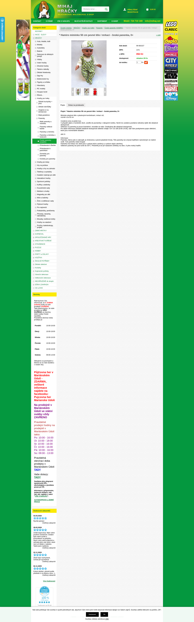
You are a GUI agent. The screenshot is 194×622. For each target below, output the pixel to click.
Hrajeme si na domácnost (43, 111)
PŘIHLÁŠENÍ (132, 10)
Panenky (99, 28)
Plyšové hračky (42, 204)
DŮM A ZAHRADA (41, 285)
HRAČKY (76, 28)
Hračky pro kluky (43, 162)
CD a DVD (39, 288)
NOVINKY (38, 31)
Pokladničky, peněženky (46, 211)
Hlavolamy (41, 85)
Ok (104, 614)
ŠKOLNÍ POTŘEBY (42, 261)
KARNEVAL (39, 234)
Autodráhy (41, 48)
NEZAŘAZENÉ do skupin (44, 281)
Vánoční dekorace (41, 274)
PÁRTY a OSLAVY (42, 254)
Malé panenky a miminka (45, 122)
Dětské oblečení (41, 264)
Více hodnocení (49, 581)
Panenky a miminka (47, 132)
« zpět (158, 35)
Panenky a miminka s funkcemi (47, 136)
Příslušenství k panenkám (45, 149)
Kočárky (38, 268)
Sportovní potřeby (43, 181)
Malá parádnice (44, 115)
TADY (37, 477)
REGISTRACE (132, 12)
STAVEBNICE (40, 244)
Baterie (39, 51)
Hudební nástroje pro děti (46, 175)
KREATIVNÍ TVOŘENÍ (43, 241)
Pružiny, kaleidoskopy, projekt (45, 226)
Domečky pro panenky (44, 155)
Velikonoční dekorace (43, 278)
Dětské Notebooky (44, 72)
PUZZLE (38, 247)
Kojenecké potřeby (42, 271)
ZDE (107, 619)
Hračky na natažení (44, 222)
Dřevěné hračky (43, 66)
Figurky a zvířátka (43, 82)
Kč (153, 9)
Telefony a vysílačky (44, 172)
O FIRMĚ (49, 21)
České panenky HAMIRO (113, 28)
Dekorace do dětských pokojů (45, 55)
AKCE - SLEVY (40, 35)
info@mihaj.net (152, 21)
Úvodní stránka (66, 28)
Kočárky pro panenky (47, 159)
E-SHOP (115, 21)
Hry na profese (42, 165)
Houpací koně (42, 92)
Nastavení (92, 614)
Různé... (40, 95)
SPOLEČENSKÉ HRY (43, 237)
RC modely (41, 89)
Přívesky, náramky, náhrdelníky (44, 215)
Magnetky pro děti (43, 194)
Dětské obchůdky (44, 107)
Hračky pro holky (88, 28)
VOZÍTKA (38, 258)
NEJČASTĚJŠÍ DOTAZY (83, 21)
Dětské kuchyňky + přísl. (45, 102)
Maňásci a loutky (43, 191)
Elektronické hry (43, 79)
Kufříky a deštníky (43, 185)
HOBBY (38, 251)
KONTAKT (37, 21)
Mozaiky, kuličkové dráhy (46, 219)
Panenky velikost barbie (46, 128)
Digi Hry (40, 76)
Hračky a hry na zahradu (46, 169)
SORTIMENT (102, 21)
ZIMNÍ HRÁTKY (41, 231)
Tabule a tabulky (43, 69)
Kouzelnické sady (43, 188)
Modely (39, 45)
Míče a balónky (42, 198)
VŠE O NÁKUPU (41, 496)
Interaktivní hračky (43, 178)
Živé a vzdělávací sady (45, 201)
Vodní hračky (42, 63)
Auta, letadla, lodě (43, 41)
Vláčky (39, 59)
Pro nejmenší (42, 207)
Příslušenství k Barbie (48, 145)
